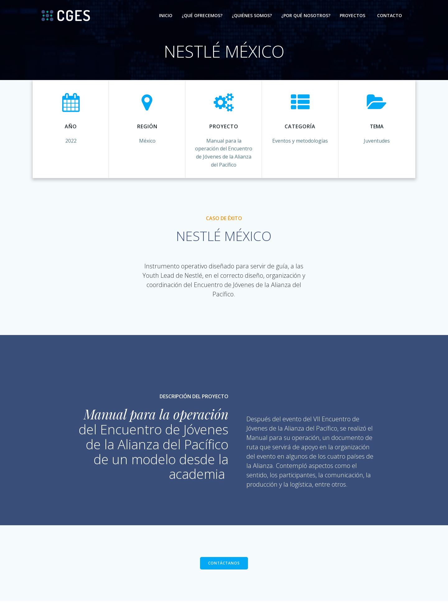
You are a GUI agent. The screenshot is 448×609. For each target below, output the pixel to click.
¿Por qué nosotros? (305, 16)
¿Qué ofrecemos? (201, 16)
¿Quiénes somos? (251, 16)
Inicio (165, 16)
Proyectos (353, 16)
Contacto (389, 16)
